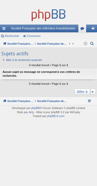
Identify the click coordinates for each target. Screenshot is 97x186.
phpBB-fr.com (55, 116)
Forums (83, 29)
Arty (31, 112)
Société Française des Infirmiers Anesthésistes (43, 28)
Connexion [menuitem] (94, 29)
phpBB (35, 108)
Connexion (34, 35)
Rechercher (12, 35)
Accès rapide (5, 29)
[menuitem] (92, 44)
